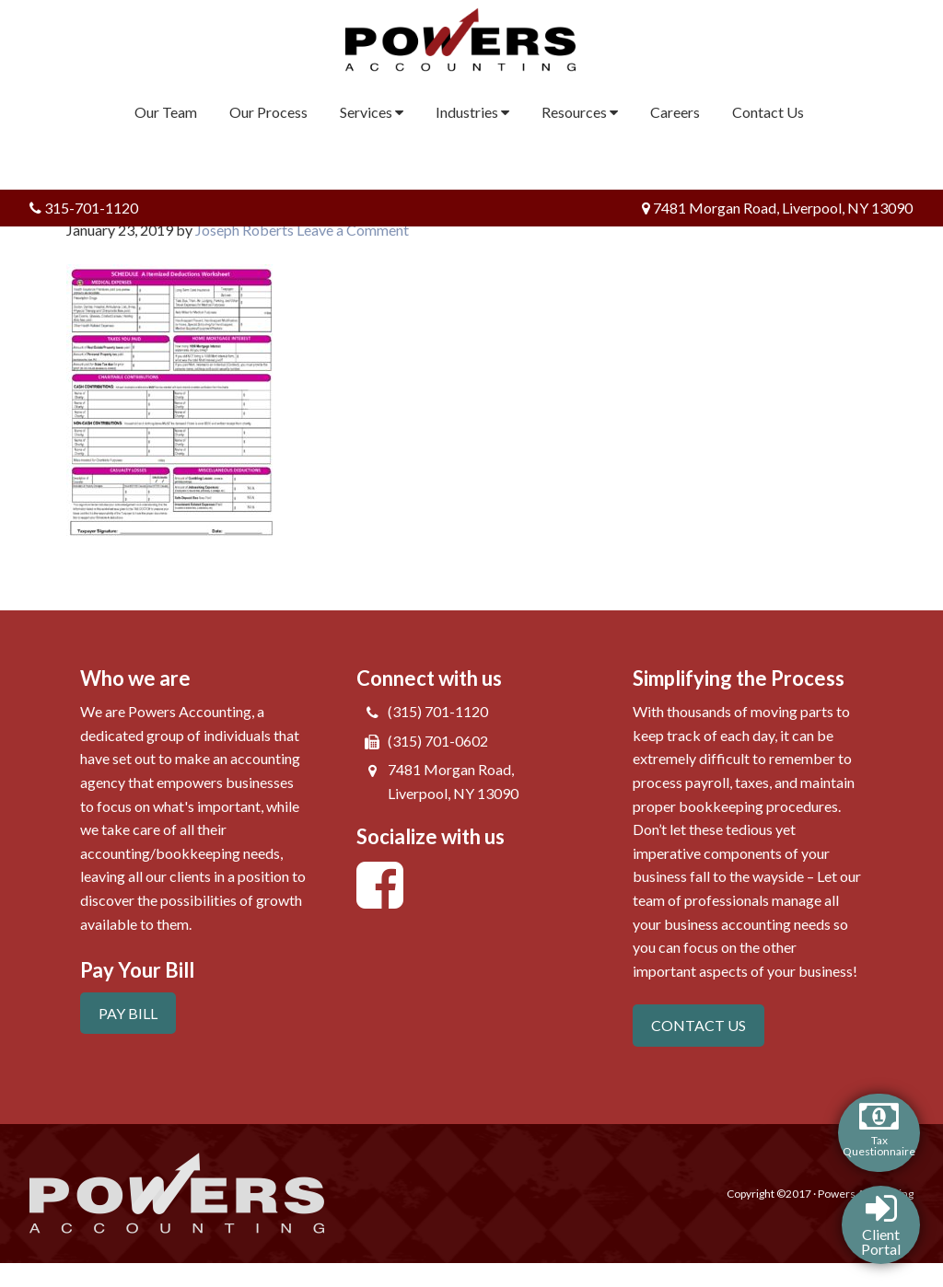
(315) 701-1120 (438, 711)
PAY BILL (128, 1013)
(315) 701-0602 (438, 740)
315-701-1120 (83, 207)
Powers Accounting (472, 39)
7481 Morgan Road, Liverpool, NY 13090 (777, 207)
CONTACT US (698, 1025)
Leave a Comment (353, 229)
